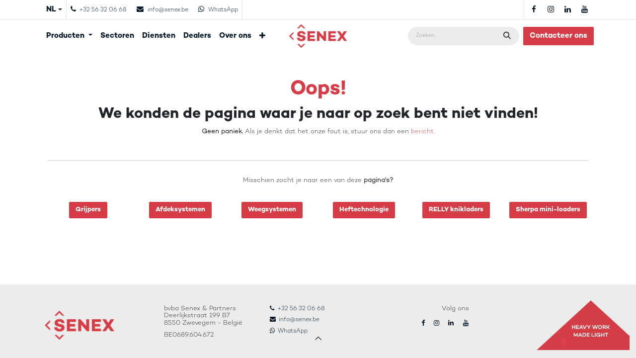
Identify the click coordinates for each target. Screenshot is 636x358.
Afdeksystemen (180, 209)
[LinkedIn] (567, 9)
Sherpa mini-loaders (548, 209)
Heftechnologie (364, 209)
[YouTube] (584, 9)
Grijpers (88, 209)
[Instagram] (550, 9)
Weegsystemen (272, 209)
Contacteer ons (558, 36)
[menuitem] (69, 36)
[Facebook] (533, 9)
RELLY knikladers (456, 209)
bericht (422, 131)
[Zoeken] (508, 36)
